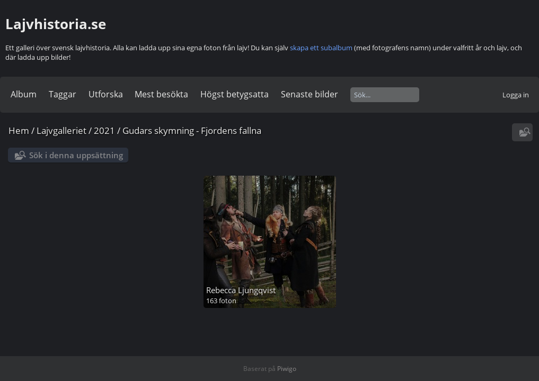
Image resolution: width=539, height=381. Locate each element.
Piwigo (286, 368)
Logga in (515, 94)
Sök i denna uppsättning (76, 155)
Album (24, 94)
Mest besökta (161, 94)
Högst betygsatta (234, 94)
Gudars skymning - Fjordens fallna (191, 130)
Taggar (62, 94)
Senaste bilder (309, 94)
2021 (104, 130)
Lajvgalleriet (61, 130)
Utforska (106, 94)
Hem (18, 130)
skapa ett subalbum (321, 47)
